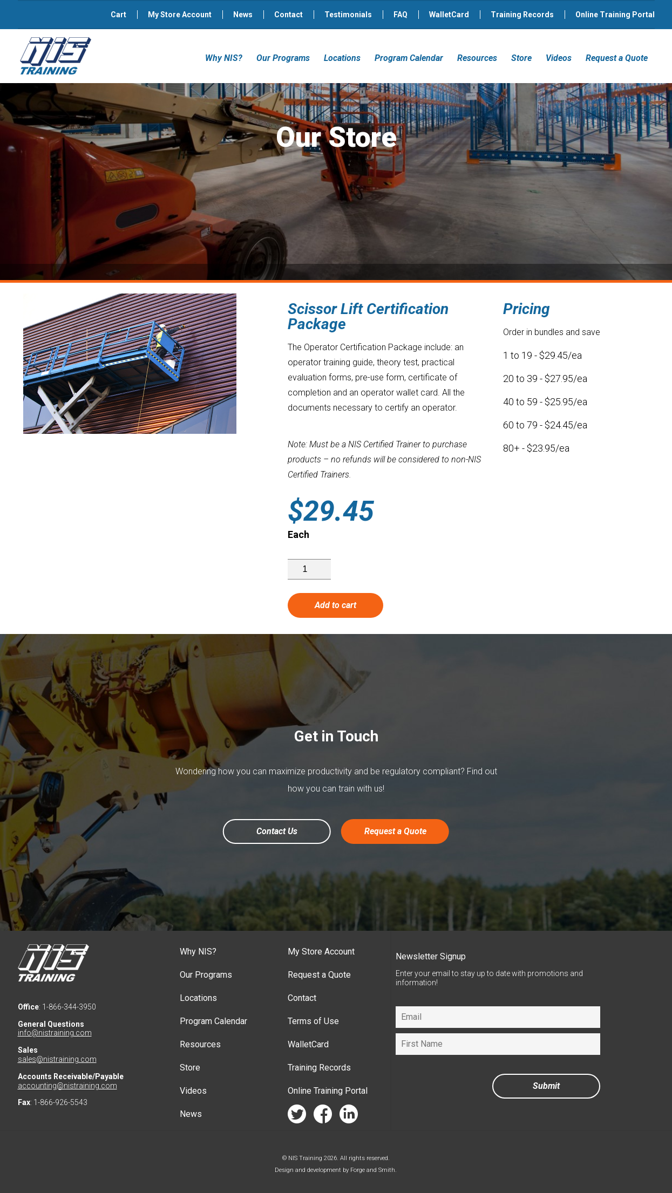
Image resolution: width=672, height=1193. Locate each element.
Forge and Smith (372, 1170)
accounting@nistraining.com (67, 1085)
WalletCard (449, 14)
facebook (323, 1116)
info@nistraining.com (55, 1032)
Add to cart (335, 605)
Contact (288, 14)
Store (521, 58)
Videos (559, 58)
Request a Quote (617, 58)
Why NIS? (223, 58)
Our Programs (283, 58)
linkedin (349, 1116)
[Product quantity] (309, 569)
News (243, 14)
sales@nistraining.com (57, 1059)
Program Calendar (409, 58)
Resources (477, 58)
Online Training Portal (615, 14)
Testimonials (348, 14)
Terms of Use (313, 1021)
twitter (297, 1116)
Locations (342, 58)
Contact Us (276, 831)
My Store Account (180, 14)
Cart (118, 14)
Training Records (522, 14)
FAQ (400, 14)
